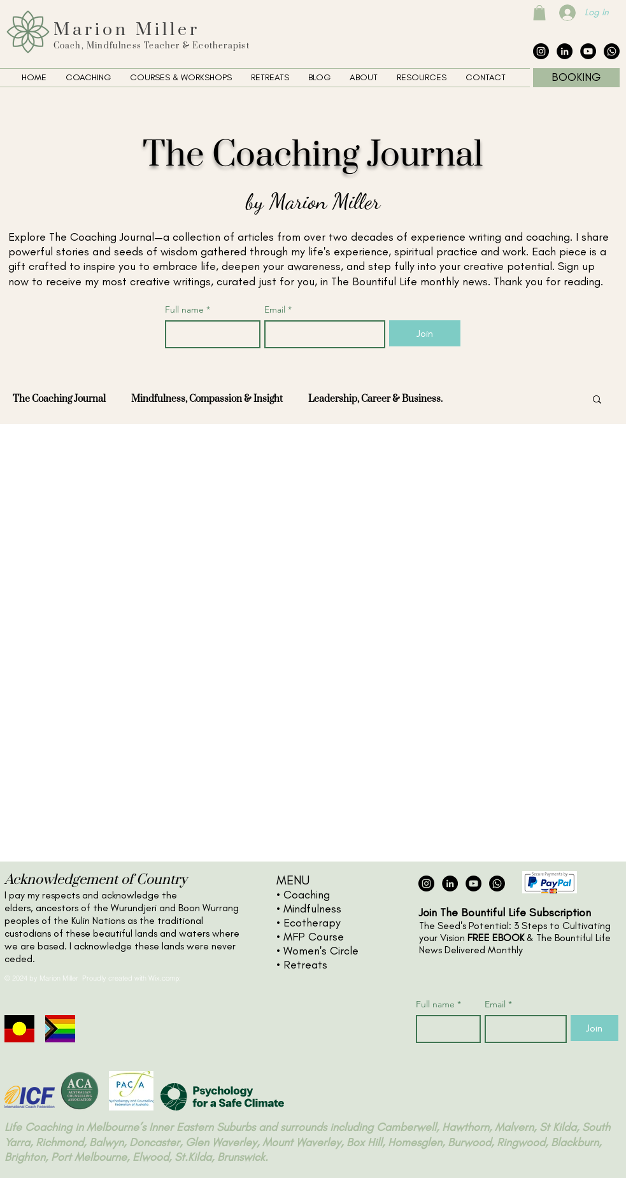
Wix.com (161, 978)
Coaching (306, 895)
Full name (187, 309)
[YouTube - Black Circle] (588, 51)
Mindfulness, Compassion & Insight (207, 399)
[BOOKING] (576, 77)
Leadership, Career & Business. (375, 399)
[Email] (321, 334)
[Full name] (209, 334)
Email (278, 309)
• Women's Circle (317, 951)
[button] (539, 12)
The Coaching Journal (59, 399)
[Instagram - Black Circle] (541, 51)
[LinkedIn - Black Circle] (565, 51)
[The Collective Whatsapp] (612, 51)
